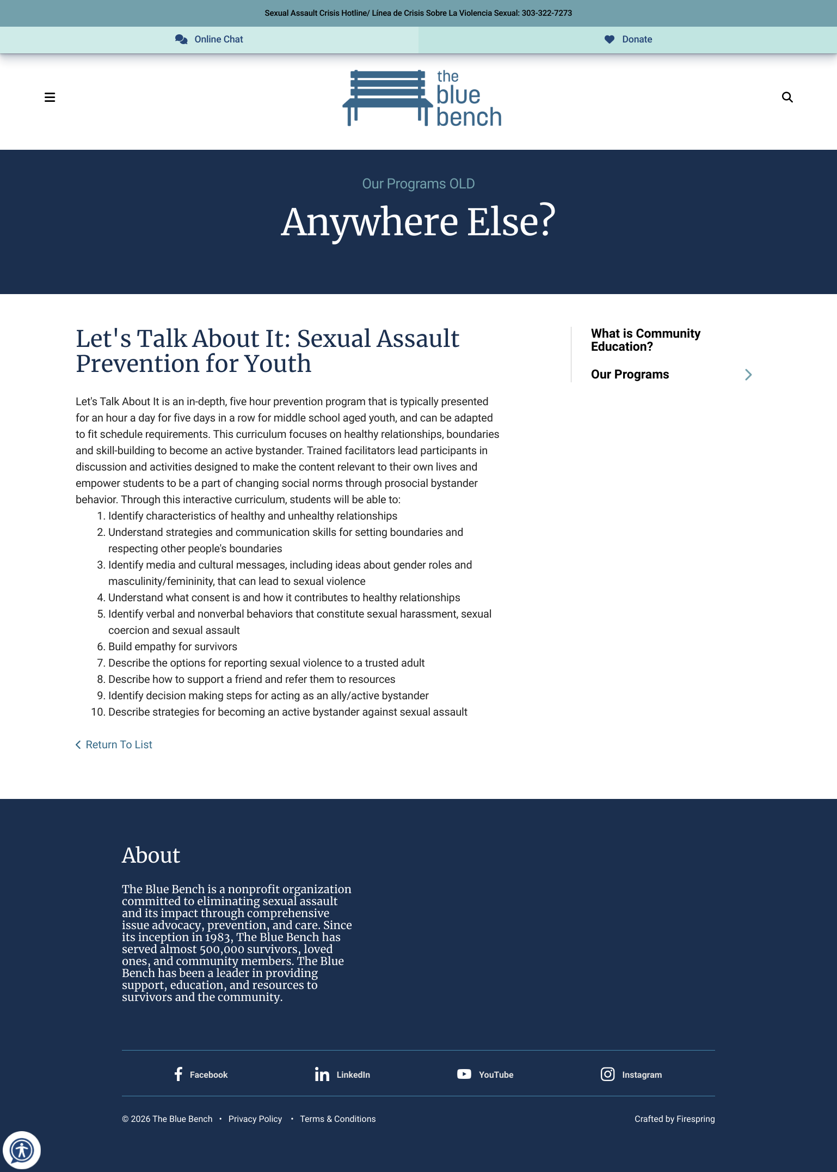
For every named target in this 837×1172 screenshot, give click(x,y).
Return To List (118, 745)
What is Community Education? (646, 341)
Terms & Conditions (338, 1119)
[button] (55, 98)
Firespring (695, 1119)
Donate (628, 40)
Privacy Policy (255, 1119)
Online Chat (209, 40)
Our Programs (676, 375)
